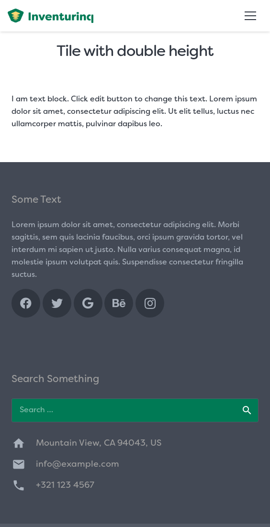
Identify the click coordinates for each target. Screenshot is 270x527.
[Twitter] (57, 303)
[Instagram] (149, 303)
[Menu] (250, 16)
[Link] (50, 16)
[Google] (88, 303)
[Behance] (118, 303)
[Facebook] (25, 303)
